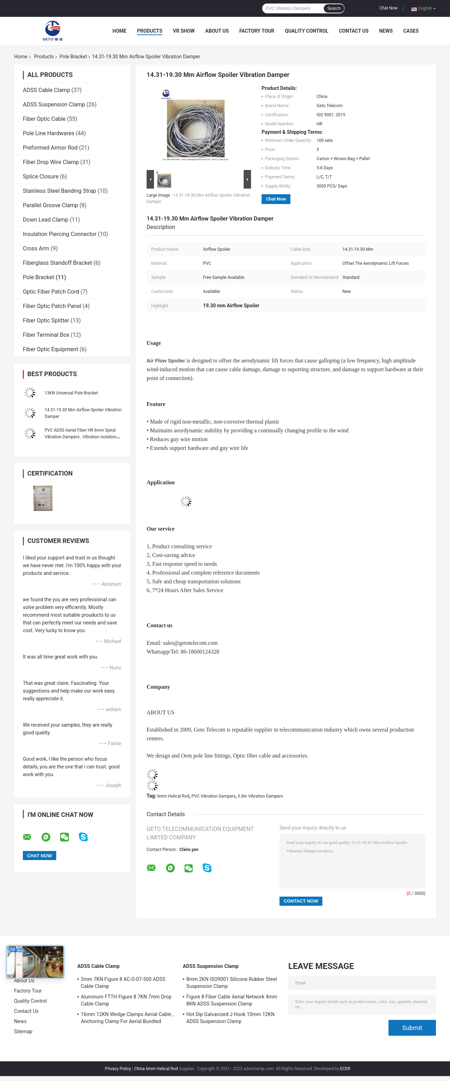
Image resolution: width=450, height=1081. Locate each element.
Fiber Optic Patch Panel (52, 306)
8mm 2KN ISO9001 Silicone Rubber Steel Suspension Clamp (231, 982)
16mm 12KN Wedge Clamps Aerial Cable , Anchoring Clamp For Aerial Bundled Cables (127, 1018)
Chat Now (388, 8)
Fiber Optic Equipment (50, 349)
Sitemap (23, 1031)
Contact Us (353, 31)
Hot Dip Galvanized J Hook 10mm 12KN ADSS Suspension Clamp (230, 1017)
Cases (411, 31)
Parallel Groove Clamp (50, 205)
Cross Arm (36, 248)
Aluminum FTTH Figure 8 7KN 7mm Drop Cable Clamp (126, 1000)
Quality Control (306, 31)
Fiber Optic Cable (44, 119)
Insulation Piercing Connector (59, 234)
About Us (217, 31)
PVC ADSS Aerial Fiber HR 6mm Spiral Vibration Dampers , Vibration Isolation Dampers (81, 437)
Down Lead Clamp (45, 219)
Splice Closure (40, 176)
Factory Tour (257, 31)
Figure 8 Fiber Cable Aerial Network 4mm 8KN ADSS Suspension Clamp (231, 1000)
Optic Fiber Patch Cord (51, 291)
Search (334, 8)
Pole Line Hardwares (48, 133)
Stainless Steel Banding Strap (59, 191)
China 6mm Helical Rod (156, 1068)
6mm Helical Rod (173, 796)
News (386, 31)
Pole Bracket (73, 56)
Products (149, 31)
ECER (345, 1068)
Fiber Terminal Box (46, 335)
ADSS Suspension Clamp (54, 104)
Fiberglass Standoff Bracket (57, 263)
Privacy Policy (118, 1068)
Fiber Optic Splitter (46, 320)
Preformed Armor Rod (50, 147)
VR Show (184, 31)
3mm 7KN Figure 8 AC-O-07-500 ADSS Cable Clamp (123, 982)
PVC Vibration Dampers (214, 796)
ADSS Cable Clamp (46, 90)
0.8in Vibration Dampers (260, 796)
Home (119, 31)
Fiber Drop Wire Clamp (51, 162)
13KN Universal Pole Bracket (71, 393)
